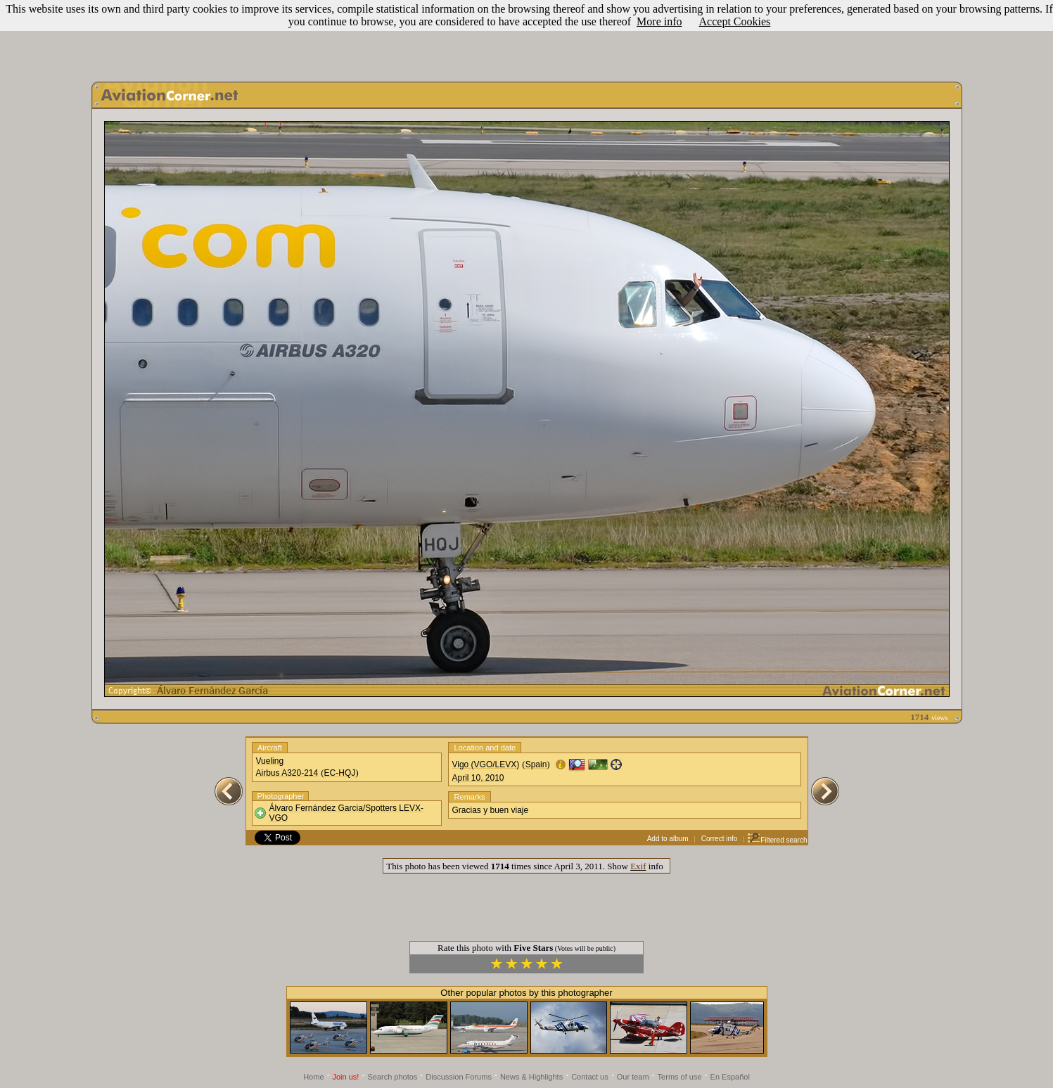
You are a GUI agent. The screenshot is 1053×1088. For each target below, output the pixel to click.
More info (659, 21)
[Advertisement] (527, 37)
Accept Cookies (735, 21)
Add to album (668, 839)
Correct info (719, 839)
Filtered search (777, 840)
